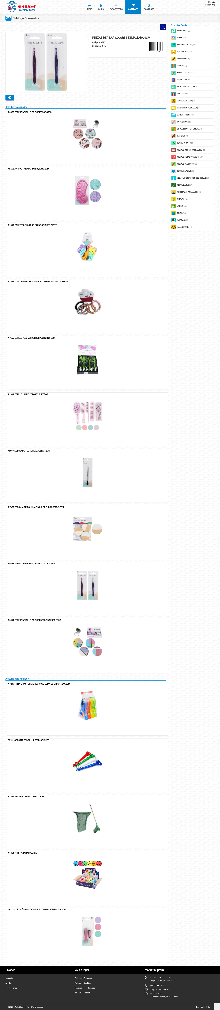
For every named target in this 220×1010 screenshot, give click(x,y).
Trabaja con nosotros (83, 992)
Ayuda (8, 983)
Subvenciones (11, 988)
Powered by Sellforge (204, 1007)
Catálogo (18, 18)
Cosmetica (33, 18)
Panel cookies (37, 1007)
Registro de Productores (85, 988)
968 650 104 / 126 (157, 985)
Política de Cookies (83, 983)
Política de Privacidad (83, 978)
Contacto (9, 978)
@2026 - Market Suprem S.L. (18, 1007)
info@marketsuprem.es (159, 989)
